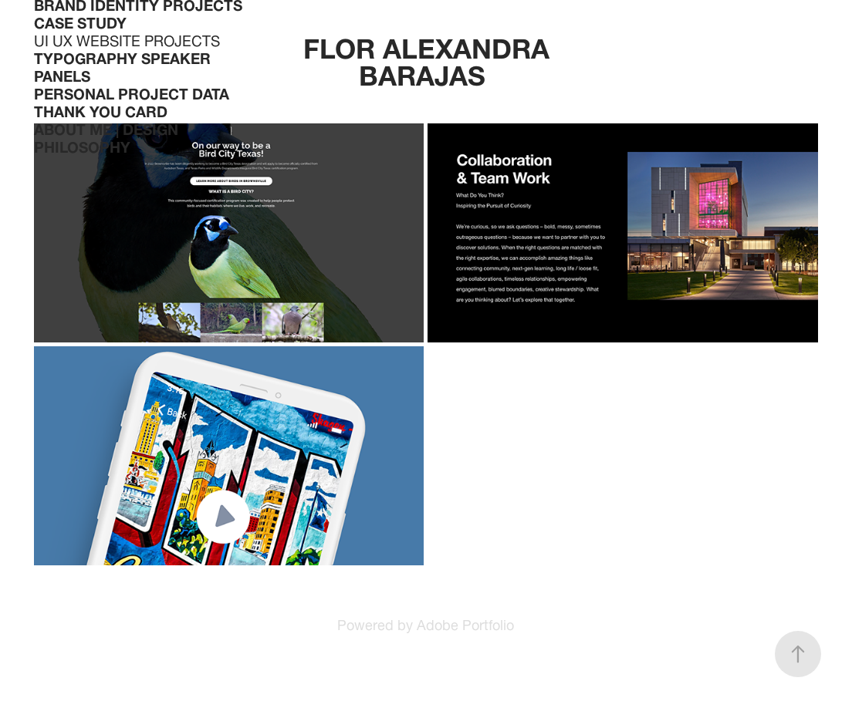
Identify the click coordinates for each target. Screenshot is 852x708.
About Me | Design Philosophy (106, 136)
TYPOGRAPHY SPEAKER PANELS (122, 65)
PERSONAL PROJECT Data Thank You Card (131, 100)
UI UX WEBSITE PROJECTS (127, 38)
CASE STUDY (80, 21)
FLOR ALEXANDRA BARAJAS (430, 58)
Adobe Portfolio (465, 622)
